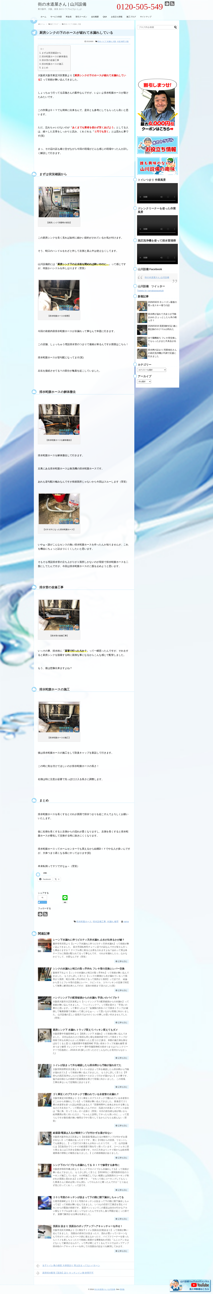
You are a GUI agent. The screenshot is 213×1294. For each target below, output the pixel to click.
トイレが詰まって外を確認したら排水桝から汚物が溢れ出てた (87, 1065)
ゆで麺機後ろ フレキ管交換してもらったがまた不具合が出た (162, 341)
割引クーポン (81, 17)
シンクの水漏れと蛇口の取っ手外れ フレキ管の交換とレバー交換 (88, 968)
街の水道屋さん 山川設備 (157, 277)
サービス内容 (56, 17)
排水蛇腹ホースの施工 (52, 64)
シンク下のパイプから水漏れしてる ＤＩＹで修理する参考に (86, 1165)
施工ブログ (131, 17)
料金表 (69, 17)
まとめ (45, 67)
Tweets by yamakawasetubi (150, 291)
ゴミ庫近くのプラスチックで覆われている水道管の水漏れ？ (86, 1094)
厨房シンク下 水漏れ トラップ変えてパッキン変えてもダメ (85, 1029)
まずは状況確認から (51, 53)
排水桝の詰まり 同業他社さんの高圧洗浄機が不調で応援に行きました (162, 353)
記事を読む (122, 961)
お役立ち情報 (116, 17)
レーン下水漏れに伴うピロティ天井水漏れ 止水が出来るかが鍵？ (88, 939)
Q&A (105, 17)
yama (126, 921)
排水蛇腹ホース (84, 921)
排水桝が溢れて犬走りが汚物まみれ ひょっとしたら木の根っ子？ (162, 317)
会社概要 (95, 17)
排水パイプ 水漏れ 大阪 (106, 41)
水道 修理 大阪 (123, 41)
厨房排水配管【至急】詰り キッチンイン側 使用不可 (64, 1273)
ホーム (43, 17)
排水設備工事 (99, 921)
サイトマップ (145, 17)
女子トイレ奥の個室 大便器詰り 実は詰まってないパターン (68, 1266)
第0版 (122, 1289)
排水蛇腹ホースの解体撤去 (55, 56)
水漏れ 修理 (112, 921)
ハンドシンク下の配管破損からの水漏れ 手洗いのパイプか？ (86, 997)
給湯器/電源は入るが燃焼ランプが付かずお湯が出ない (82, 1133)
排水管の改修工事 (50, 60)
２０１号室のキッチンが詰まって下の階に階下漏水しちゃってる (88, 1197)
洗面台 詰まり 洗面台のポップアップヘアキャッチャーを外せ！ (88, 1226)
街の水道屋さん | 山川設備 (62, 4)
